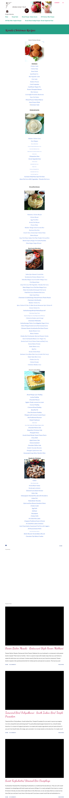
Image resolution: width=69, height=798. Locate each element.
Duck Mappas (34, 141)
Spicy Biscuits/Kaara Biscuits (34, 531)
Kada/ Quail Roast (34, 295)
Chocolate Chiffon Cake (34, 445)
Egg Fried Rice (34, 219)
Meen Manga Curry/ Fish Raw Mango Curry (34, 287)
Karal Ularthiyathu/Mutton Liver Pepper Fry (34, 338)
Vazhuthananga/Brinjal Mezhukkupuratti (34, 310)
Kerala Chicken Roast (34, 351)
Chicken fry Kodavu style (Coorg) (34, 318)
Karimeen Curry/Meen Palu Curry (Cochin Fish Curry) (34, 354)
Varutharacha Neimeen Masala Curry (34, 277)
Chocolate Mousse (34, 399)
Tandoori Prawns (34, 81)
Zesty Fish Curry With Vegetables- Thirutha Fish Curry (34, 179)
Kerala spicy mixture (34, 488)
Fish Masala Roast (34, 282)
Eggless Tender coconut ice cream (34, 402)
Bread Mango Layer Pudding (34, 394)
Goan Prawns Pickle (34, 102)
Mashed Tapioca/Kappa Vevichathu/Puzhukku (34, 240)
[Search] (56, 3)
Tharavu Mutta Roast (34, 143)
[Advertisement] (34, 592)
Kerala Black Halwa (34, 485)
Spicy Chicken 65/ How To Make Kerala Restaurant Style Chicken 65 (34, 305)
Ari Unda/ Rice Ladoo (34, 518)
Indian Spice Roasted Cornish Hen (34, 274)
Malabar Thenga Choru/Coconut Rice (34, 227)
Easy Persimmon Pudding (34, 412)
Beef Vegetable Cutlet (34, 76)
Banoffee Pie (34, 410)
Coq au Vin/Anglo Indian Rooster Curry (34, 146)
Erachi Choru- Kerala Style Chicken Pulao (35, 232)
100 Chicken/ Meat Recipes (47, 17)
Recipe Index (15, 17)
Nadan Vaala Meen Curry (34, 357)
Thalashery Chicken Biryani (34, 214)
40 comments (12, 664)
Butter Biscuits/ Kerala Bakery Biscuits (34, 533)
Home (6, 17)
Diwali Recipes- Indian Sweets (29, 17)
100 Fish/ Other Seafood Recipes (13, 20)
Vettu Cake (34, 493)
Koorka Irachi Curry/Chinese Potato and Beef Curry (34, 341)
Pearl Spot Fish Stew (39, 176)
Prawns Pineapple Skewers (34, 89)
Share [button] (60, 545)
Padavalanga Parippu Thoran (34, 313)
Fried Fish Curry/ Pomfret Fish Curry (35, 292)
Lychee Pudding (34, 397)
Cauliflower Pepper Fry (34, 87)
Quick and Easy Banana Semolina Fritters (34, 503)
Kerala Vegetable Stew (34, 159)
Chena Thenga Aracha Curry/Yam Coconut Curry (34, 325)
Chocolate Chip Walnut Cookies (34, 536)
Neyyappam (34, 513)
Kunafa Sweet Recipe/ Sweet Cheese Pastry (34, 435)
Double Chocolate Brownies (34, 448)
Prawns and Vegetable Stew (34, 169)
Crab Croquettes (34, 84)
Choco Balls (34, 437)
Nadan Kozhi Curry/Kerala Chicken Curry (34, 151)
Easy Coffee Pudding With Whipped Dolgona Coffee (34, 425)
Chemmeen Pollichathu (34, 320)
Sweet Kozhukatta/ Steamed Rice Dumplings (27, 780)
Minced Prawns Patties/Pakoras (34, 99)
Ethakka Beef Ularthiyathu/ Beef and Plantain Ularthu (34, 336)
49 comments (12, 796)
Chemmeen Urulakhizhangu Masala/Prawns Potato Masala (34, 297)
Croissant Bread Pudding (34, 407)
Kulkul (34, 480)
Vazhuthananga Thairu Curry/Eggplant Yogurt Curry (34, 323)
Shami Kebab (34, 71)
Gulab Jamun (34, 422)
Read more (61, 664)
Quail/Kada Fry (34, 74)
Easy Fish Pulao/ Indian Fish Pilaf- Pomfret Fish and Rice (35, 238)
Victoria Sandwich (34, 443)
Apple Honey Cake (34, 440)
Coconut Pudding (34, 405)
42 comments (12, 732)
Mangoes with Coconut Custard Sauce (34, 415)
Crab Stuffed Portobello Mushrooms (34, 94)
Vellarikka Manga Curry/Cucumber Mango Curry (34, 279)
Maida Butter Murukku (34, 500)
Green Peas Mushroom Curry (34, 148)
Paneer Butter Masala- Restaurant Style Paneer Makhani (34, 648)
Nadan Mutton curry (34, 346)
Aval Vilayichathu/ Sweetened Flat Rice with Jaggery (34, 526)
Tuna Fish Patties (34, 97)
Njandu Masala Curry (34, 331)
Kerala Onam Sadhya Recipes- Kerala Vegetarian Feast (39, 20)
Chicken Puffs (34, 516)
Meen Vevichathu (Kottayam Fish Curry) (34, 290)
